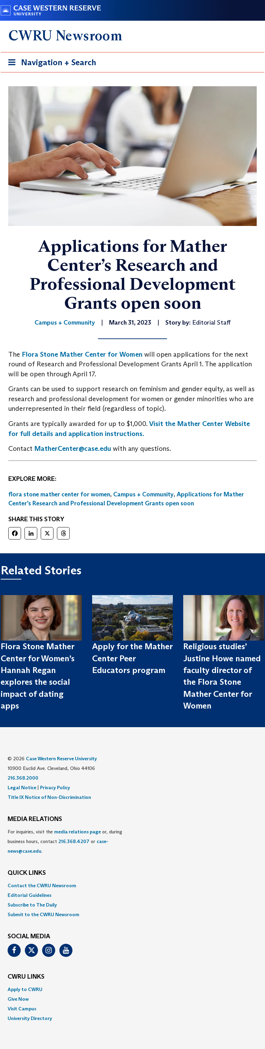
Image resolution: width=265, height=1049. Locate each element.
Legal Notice (22, 787)
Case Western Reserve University (61, 758)
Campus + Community (143, 494)
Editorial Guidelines (29, 895)
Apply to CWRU (25, 989)
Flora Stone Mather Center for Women (82, 354)
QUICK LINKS (27, 873)
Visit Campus (22, 1009)
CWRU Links (26, 976)
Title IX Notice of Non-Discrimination (49, 797)
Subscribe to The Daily (32, 905)
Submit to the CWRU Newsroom (43, 914)
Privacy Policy (55, 787)
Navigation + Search (50, 63)
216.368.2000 (23, 778)
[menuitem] (132, 885)
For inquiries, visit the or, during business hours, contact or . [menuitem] (65, 841)
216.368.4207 (73, 841)
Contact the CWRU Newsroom (42, 885)
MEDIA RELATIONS (35, 819)
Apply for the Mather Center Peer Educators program (132, 658)
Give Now (18, 999)
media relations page (77, 832)
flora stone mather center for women (59, 494)
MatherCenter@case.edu (72, 448)
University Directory (30, 1018)
